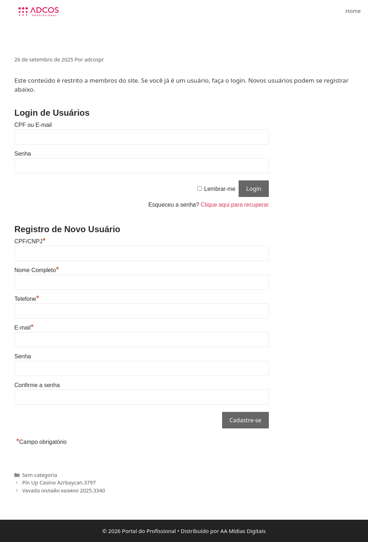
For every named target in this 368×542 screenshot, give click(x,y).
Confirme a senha (37, 385)
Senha (22, 154)
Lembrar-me (219, 189)
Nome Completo (36, 270)
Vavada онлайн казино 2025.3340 (63, 490)
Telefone (26, 299)
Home (353, 10)
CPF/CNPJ (30, 241)
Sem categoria (39, 475)
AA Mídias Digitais (243, 530)
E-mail (24, 328)
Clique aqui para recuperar (235, 205)
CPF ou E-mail (33, 125)
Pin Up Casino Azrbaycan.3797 (59, 482)
